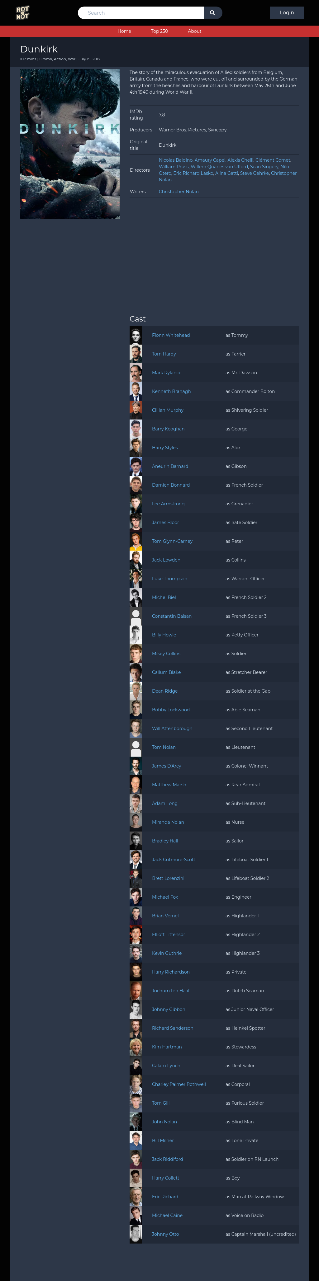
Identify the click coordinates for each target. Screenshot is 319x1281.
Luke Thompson (169, 579)
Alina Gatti (226, 173)
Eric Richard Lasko (193, 173)
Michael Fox (165, 897)
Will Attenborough (172, 728)
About (194, 31)
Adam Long (165, 803)
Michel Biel (164, 597)
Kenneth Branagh (171, 391)
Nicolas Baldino (176, 160)
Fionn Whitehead (171, 335)
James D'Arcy (166, 766)
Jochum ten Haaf (171, 991)
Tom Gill (161, 1103)
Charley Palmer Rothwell (179, 1084)
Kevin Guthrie (167, 953)
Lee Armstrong (168, 504)
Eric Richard (165, 1197)
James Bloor (165, 522)
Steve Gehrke (254, 173)
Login (287, 13)
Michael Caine (167, 1215)
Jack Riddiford (167, 1159)
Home (124, 31)
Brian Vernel (165, 916)
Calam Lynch (166, 1065)
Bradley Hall (165, 841)
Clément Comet (272, 160)
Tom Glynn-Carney (172, 541)
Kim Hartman (167, 1047)
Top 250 (159, 31)
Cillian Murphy (167, 410)
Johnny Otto (165, 1234)
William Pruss (174, 166)
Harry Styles (165, 447)
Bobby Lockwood (171, 710)
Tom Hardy (164, 354)
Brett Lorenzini (168, 878)
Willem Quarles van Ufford (219, 166)
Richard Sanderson (172, 1028)
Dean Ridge (165, 691)
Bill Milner (163, 1140)
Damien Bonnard (171, 485)
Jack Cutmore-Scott (173, 859)
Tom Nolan (164, 747)
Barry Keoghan (168, 429)
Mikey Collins (166, 653)
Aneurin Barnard (170, 466)
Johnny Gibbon (168, 1009)
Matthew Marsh (169, 785)
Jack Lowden (166, 560)
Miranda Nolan (168, 822)
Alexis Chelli (240, 160)
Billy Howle (164, 635)
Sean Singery (264, 166)
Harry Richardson (171, 972)
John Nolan (164, 1122)
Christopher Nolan (179, 191)
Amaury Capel (210, 160)
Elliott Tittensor (168, 934)
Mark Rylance (167, 372)
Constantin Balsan (172, 616)
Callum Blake (166, 672)
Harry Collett (165, 1178)
